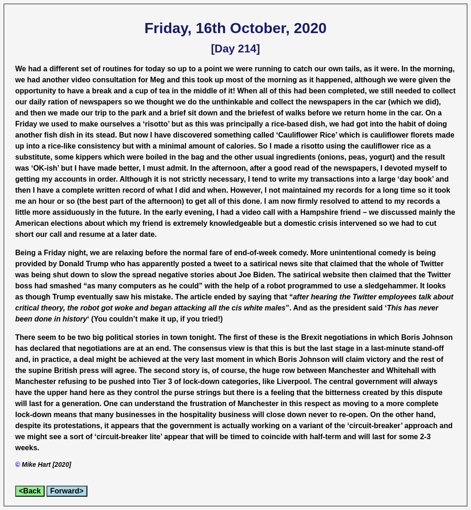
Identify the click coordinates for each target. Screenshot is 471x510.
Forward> (66, 491)
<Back (30, 491)
